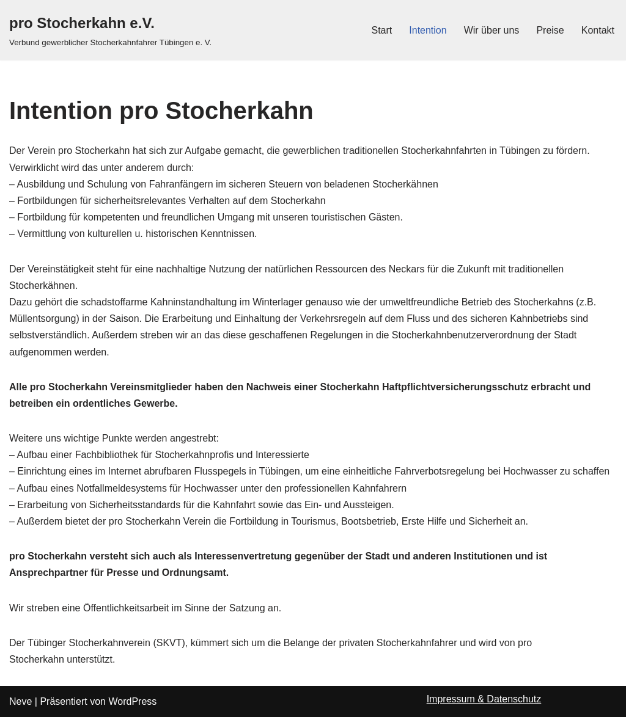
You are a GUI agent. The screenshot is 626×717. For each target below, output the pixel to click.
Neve (20, 701)
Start (381, 30)
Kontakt (597, 30)
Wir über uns (492, 30)
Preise (550, 30)
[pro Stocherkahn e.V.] (110, 30)
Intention (427, 30)
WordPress (132, 701)
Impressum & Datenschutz (484, 699)
